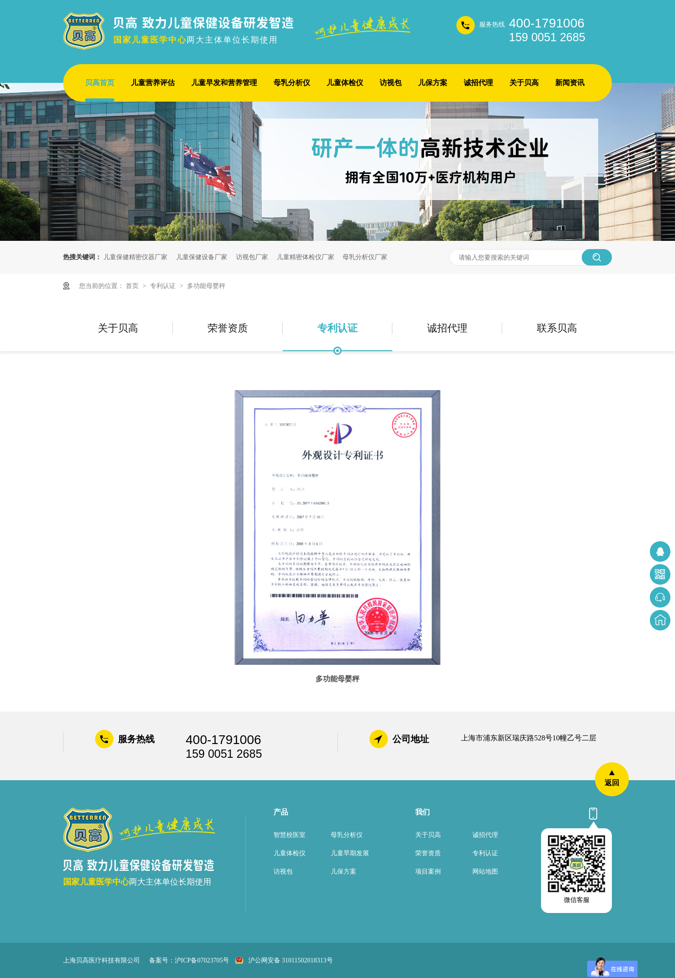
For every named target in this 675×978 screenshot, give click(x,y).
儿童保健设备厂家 (201, 257)
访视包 (391, 83)
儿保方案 (432, 83)
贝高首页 (99, 83)
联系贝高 (557, 328)
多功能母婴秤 (206, 285)
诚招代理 (478, 83)
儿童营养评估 (153, 83)
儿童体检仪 (345, 83)
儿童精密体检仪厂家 (305, 257)
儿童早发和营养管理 (224, 83)
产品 (280, 812)
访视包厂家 (252, 257)
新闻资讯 (569, 83)
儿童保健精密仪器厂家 (135, 257)
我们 (422, 812)
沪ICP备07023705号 (202, 960)
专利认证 (163, 285)
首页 (133, 285)
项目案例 (428, 871)
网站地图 (485, 871)
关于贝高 (524, 83)
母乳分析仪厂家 (365, 257)
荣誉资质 (228, 328)
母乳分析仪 (291, 83)
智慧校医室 (289, 834)
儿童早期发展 (350, 853)
